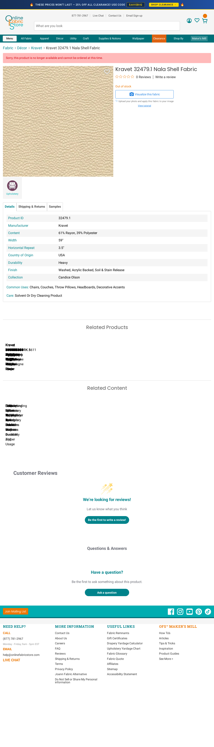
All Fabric (26, 38)
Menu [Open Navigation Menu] (9, 38)
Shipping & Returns (31, 206)
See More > (166, 715)
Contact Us (114, 15)
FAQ (57, 704)
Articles (164, 694)
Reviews (60, 709)
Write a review (165, 77)
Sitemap (112, 725)
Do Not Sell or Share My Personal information (76, 737)
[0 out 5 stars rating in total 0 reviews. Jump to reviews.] (133, 77)
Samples (55, 206)
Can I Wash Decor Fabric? (75, 491)
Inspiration (166, 704)
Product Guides (169, 709)
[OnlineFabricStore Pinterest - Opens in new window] (199, 670)
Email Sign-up (134, 15)
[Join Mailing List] (15, 667)
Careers (60, 699)
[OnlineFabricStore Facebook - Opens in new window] (171, 670)
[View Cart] (205, 21)
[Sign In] (189, 22)
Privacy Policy (64, 725)
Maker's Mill (199, 38)
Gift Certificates (117, 694)
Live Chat (98, 15)
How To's (164, 689)
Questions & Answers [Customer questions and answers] (107, 604)
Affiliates (112, 720)
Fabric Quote (115, 715)
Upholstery (12, 193)
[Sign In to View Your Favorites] (197, 21)
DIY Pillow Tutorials (171, 491)
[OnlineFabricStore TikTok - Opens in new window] (208, 670)
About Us (61, 694)
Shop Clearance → (164, 4)
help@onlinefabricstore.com (21, 711)
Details (10, 206)
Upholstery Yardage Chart (123, 704)
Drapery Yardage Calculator (125, 699)
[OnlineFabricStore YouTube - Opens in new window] (189, 670)
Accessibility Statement (122, 730)
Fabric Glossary (117, 709)
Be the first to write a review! (107, 576)
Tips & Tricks (167, 699)
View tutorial (144, 105)
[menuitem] (10, 38)
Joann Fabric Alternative (71, 730)
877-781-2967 (80, 15)
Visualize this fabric (144, 94)
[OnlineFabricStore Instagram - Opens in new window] (180, 670)
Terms (59, 720)
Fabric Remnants (118, 689)
